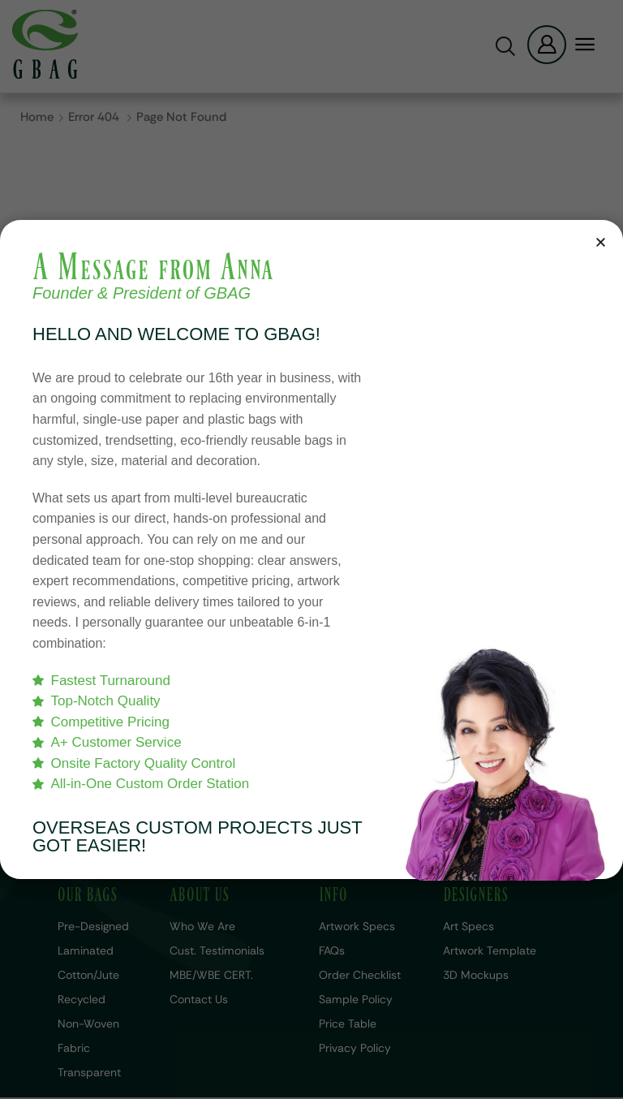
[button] (601, 242)
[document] (311, 549)
